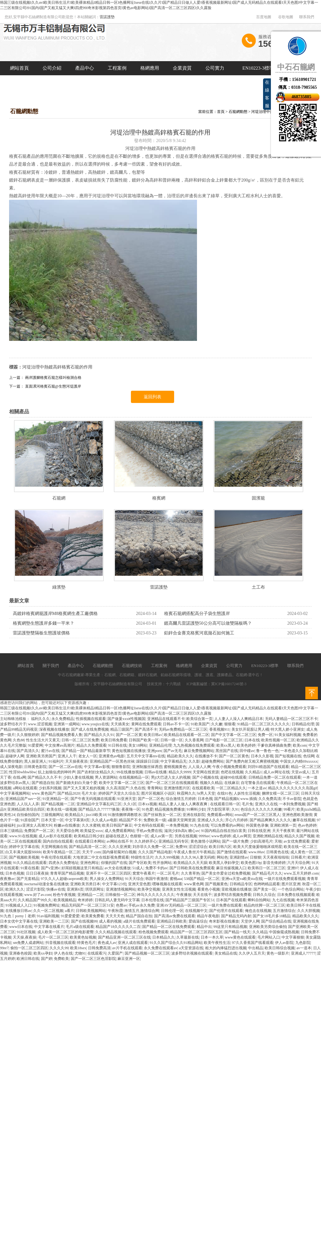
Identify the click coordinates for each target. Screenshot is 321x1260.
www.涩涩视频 (40, 724)
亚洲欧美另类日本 (85, 884)
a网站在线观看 (25, 788)
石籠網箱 (126, 675)
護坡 (198, 675)
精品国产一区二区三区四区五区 (196, 932)
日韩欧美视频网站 (91, 910)
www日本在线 (20, 926)
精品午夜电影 (208, 916)
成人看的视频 (110, 921)
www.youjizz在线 (95, 724)
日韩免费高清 (99, 948)
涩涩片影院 (35, 889)
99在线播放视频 (129, 772)
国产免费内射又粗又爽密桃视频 (252, 761)
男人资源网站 (106, 777)
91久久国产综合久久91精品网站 (176, 942)
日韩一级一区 (171, 740)
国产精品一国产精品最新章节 (85, 751)
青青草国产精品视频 (67, 873)
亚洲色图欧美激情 (297, 815)
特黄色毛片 (86, 942)
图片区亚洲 (291, 884)
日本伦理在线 (152, 900)
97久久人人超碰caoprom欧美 (64, 878)
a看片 (69, 910)
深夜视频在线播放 (54, 729)
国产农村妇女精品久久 (96, 772)
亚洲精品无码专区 (173, 841)
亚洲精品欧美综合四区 (26, 809)
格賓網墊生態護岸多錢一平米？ (43, 623)
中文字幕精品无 (173, 761)
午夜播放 (183, 894)
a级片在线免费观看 (139, 921)
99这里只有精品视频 (230, 926)
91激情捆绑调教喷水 (125, 815)
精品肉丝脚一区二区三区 (264, 905)
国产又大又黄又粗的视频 (84, 788)
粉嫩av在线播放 (67, 825)
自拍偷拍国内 (28, 815)
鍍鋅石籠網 (147, 675)
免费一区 (265, 735)
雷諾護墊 (107, 17)
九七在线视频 (283, 900)
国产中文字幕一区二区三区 (233, 735)
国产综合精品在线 (276, 921)
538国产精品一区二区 (202, 878)
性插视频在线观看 (91, 719)
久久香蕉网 (194, 740)
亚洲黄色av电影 (112, 756)
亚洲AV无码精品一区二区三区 (181, 905)
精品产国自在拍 (139, 916)
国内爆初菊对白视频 (119, 852)
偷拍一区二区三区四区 (29, 948)
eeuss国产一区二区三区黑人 (257, 815)
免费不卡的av (156, 868)
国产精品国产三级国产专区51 (189, 900)
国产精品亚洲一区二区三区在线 (124, 937)
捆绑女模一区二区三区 (280, 793)
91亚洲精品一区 (55, 799)
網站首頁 (19, 68)
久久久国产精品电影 (155, 852)
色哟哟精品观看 (267, 884)
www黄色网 (194, 884)
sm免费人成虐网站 (28, 942)
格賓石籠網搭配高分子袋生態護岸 (197, 613)
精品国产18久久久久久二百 (118, 926)
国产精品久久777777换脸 (99, 809)
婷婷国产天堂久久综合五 (119, 793)
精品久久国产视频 (299, 836)
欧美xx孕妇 (43, 953)
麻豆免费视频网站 (199, 751)
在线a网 (19, 777)
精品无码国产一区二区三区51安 (87, 905)
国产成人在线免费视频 (90, 729)
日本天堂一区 (52, 820)
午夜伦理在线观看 (56, 857)
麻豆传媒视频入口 (231, 868)
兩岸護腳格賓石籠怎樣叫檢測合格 (53, 377)
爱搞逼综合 (198, 921)
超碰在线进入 (117, 836)
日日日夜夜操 (37, 873)
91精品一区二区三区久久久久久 (263, 724)
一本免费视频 (177, 825)
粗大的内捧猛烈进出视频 (225, 948)
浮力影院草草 (218, 809)
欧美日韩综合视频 (280, 948)
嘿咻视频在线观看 (167, 884)
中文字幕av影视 (97, 767)
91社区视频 (26, 932)
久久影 (194, 761)
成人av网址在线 (276, 772)
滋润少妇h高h (175, 831)
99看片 (289, 809)
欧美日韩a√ (153, 735)
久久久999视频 (167, 857)
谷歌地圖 (285, 17)
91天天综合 (134, 878)
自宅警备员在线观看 (258, 783)
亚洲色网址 (89, 862)
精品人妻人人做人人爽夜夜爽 (183, 804)
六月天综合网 (298, 862)
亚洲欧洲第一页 (283, 825)
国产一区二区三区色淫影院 (93, 958)
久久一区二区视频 (48, 910)
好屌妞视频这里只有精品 (82, 868)
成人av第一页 (161, 836)
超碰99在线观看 (233, 777)
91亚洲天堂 (126, 799)
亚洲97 (292, 868)
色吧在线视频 (232, 772)
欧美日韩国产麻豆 (117, 825)
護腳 (221, 675)
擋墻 (187, 675)
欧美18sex (78, 948)
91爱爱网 (35, 745)
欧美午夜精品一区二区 (61, 852)
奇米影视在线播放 (224, 921)
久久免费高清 (269, 799)
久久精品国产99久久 (35, 900)
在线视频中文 (196, 910)
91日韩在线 (117, 745)
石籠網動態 (238, 111)
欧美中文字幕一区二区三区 (121, 783)
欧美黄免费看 (92, 916)
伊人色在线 (63, 953)
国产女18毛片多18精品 (271, 916)
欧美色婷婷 (246, 745)
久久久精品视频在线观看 (116, 932)
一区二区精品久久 (231, 788)
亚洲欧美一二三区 (54, 921)
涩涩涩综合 (198, 846)
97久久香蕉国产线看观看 (252, 942)
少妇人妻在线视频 (78, 777)
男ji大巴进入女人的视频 (171, 777)
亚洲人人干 (67, 756)
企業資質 (182, 68)
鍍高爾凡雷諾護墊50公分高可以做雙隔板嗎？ (208, 623)
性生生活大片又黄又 (43, 740)
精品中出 (204, 926)
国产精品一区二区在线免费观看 (168, 926)
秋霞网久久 (186, 793)
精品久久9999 (179, 772)
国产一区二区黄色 (234, 756)
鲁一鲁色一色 (267, 751)
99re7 (4, 948)
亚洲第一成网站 (67, 724)
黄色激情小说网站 (205, 841)
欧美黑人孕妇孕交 (224, 862)
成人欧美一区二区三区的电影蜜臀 (65, 932)
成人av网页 (241, 836)
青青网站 (154, 788)
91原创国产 (29, 820)
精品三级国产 (121, 729)
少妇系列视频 (50, 788)
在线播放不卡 (206, 756)
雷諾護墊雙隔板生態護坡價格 (41, 633)
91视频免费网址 (47, 905)
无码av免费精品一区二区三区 (183, 729)
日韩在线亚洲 (259, 831)
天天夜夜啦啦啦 (276, 857)
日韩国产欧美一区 (144, 740)
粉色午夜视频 (64, 894)
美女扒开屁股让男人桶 (250, 729)
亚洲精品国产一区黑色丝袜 (112, 761)
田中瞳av (247, 751)
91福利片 (56, 761)
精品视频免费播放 (170, 809)
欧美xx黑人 (225, 745)
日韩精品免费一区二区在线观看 (274, 777)
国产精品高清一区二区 (87, 846)
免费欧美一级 (154, 820)
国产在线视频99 (84, 921)
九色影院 (302, 942)
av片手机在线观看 (127, 948)
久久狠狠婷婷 (28, 735)
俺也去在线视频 (258, 910)
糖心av (193, 831)
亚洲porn (154, 751)
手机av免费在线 (149, 831)
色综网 (308, 756)
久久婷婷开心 (145, 841)
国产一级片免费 (235, 841)
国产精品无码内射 (236, 916)
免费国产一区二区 (39, 831)
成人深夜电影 (11, 767)
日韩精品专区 (241, 884)
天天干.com (91, 852)
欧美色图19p (251, 862)
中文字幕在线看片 (49, 926)
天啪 (278, 841)
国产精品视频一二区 (58, 804)
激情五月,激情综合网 (141, 910)
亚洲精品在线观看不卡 (166, 719)
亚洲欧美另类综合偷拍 (268, 926)
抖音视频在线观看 (60, 942)
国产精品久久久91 (99, 735)
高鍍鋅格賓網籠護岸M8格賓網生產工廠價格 (55, 613)
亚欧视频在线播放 (236, 889)
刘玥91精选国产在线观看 (268, 767)
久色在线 (137, 788)
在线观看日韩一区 (225, 804)
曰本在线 (252, 740)
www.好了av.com (37, 894)
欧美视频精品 (65, 900)
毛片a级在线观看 (80, 926)
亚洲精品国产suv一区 (23, 799)
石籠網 (58, 498)
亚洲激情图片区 (177, 788)
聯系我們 (306, 17)
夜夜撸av (7, 878)
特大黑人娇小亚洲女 (287, 729)
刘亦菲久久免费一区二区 (153, 846)
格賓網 (158, 498)
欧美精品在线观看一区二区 (186, 735)
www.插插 (248, 799)
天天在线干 (202, 894)
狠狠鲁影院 (120, 767)
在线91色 (224, 793)
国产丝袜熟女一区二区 (162, 815)
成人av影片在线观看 (55, 836)
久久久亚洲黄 (119, 846)
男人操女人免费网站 (106, 878)
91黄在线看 (29, 868)
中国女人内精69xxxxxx (299, 761)
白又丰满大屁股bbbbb (23, 852)
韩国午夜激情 (156, 878)
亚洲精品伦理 (160, 745)
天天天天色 (115, 916)
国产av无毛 (172, 751)
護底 (209, 675)
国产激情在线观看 (232, 852)
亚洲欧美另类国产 (41, 756)
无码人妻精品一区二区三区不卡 (291, 719)
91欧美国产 (200, 724)
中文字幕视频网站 (15, 793)
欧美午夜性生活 (217, 942)
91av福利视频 (48, 916)
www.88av (256, 852)
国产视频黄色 (216, 884)
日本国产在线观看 (231, 900)
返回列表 (152, 396)
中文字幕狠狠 (293, 937)
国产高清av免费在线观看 (174, 916)
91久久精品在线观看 (30, 862)
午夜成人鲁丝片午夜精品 (194, 852)
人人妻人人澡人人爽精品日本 (238, 719)
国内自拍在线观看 (58, 841)
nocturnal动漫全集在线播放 (46, 884)
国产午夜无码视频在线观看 (93, 799)
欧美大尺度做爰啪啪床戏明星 (257, 846)
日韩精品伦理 (303, 724)
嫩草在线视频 (304, 820)
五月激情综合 (284, 910)
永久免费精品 (62, 719)
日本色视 (205, 799)
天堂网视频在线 (54, 846)
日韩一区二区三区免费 (80, 740)
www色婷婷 (221, 836)
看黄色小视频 (208, 889)
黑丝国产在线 (226, 751)
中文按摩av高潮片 (60, 745)
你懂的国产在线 (114, 862)
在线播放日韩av (18, 910)
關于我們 (51, 665)
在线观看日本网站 (90, 841)
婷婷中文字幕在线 (24, 846)
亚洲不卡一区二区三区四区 (108, 873)
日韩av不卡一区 (176, 724)
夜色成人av (107, 942)
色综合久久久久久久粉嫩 (261, 809)
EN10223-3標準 (258, 68)
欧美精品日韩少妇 (89, 836)
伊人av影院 (284, 942)
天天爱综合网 (67, 831)
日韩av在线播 (155, 772)
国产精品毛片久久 (267, 873)
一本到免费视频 (292, 804)
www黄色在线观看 (240, 937)
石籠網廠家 (74, 675)
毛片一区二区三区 (53, 937)
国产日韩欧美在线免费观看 (192, 868)
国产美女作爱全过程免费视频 (225, 873)
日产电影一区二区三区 (224, 740)
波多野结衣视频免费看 (232, 894)
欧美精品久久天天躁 (190, 862)
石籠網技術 (132, 665)
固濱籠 (258, 498)
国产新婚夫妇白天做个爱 (76, 783)
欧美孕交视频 (148, 889)
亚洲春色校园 (20, 953)
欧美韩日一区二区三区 (266, 868)
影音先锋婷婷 (274, 862)
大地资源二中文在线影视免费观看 (101, 857)
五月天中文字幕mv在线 (146, 756)
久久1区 (130, 804)
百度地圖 (263, 17)
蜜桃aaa (176, 878)
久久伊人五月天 (252, 953)
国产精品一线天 (237, 932)
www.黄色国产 (43, 793)
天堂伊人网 (250, 921)
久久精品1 (253, 772)
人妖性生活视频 (247, 793)
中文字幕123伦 (114, 884)
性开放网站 (162, 862)
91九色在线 (199, 825)
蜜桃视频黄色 (175, 767)
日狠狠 (255, 857)
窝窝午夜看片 (143, 873)
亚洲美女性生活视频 (179, 889)
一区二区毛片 (168, 873)
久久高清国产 (117, 788)
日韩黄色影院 (35, 767)
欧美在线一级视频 (62, 809)
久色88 (18, 740)
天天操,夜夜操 (24, 937)
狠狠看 (230, 724)
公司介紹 (52, 68)
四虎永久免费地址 (64, 862)
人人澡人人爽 (199, 767)
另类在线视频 (185, 836)
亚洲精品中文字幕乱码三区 (99, 804)
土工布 (258, 587)
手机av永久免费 (141, 905)
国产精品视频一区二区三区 (147, 953)
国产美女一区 (264, 889)
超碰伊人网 (14, 756)
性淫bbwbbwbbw (22, 772)
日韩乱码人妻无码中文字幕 (117, 900)
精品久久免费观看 (91, 745)
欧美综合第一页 (199, 719)
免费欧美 (61, 958)
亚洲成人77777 (303, 953)
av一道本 (304, 948)
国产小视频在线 (205, 777)
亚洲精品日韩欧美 (172, 921)
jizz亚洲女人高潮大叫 (34, 825)
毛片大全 (88, 793)
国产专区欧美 (140, 862)
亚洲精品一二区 (90, 894)
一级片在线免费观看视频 (284, 878)
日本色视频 (14, 873)
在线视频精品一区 (134, 777)
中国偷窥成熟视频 (284, 932)
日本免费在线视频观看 (296, 894)
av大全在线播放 (118, 868)
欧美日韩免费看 (114, 740)
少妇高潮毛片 (261, 841)
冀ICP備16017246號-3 (228, 684)
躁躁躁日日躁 (147, 761)
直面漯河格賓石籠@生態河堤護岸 (53, 386)
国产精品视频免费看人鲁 (61, 735)
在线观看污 (96, 953)
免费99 (181, 846)
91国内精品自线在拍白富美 (223, 831)
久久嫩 (216, 724)
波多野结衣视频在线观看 (192, 953)
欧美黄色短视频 (83, 937)
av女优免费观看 (296, 841)
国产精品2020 (68, 793)
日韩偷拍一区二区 (120, 894)
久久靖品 (259, 932)
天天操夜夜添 (76, 761)
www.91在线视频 (23, 836)
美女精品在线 (226, 953)
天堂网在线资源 (206, 772)
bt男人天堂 (206, 793)
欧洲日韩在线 (28, 958)
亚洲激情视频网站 (121, 889)
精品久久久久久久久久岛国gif (292, 788)
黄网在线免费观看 (146, 724)
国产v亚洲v (50, 868)
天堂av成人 (300, 772)
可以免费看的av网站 (227, 825)
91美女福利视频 (288, 735)
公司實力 (214, 68)
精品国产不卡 (130, 820)
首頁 (221, 111)
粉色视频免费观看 (153, 932)
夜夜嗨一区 (131, 809)
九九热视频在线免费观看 (194, 745)
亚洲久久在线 (266, 804)
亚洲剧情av (239, 857)
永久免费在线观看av (160, 948)
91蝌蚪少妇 (196, 809)
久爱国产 (115, 953)
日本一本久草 (212, 937)
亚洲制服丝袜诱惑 (147, 767)
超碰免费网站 (212, 761)
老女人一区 (87, 756)
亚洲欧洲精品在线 (268, 836)
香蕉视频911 (219, 729)
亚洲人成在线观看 (133, 942)
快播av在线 (55, 889)
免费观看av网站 (220, 815)
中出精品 (255, 948)
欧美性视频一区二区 (278, 740)
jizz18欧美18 (96, 815)
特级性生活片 (142, 857)
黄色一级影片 (278, 953)
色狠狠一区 (139, 836)
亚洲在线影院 (194, 815)
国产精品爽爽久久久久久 (270, 820)
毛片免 (247, 804)
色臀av (121, 905)
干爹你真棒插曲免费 (274, 745)
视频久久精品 (211, 783)
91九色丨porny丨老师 (17, 916)
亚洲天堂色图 (139, 884)
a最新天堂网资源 (181, 820)
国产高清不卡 (146, 729)
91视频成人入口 (18, 905)
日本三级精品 (11, 831)
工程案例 (117, 68)
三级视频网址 (52, 815)
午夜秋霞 (115, 910)
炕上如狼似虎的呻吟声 (56, 772)
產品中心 (84, 68)
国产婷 (46, 958)
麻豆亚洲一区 (128, 958)
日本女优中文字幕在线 (19, 921)
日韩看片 (298, 857)
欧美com (300, 745)
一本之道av (257, 788)
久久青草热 (190, 873)
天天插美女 (120, 724)
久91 (235, 809)
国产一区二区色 (151, 799)
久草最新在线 (187, 937)
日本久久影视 (262, 756)
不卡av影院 (291, 799)
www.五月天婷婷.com (301, 873)
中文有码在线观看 (149, 825)
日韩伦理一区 (172, 910)
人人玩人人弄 (28, 804)
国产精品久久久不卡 (44, 777)
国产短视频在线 (288, 756)
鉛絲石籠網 (170, 675)
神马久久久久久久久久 (155, 894)
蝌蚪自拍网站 (259, 900)
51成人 (137, 868)
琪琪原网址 (94, 889)
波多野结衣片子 (13, 724)
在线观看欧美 (203, 788)
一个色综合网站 (290, 889)
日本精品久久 (163, 937)
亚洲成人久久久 (210, 820)
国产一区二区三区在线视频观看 (172, 783)
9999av (204, 836)
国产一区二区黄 (129, 735)
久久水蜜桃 (91, 825)
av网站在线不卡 (119, 841)
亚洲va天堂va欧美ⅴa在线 (241, 878)
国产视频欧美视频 (24, 857)
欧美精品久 (74, 815)
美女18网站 (137, 745)
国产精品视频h (226, 799)
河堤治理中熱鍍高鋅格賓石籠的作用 (57, 367)
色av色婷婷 (307, 825)
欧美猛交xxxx (91, 831)
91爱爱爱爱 (70, 916)
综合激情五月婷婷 (181, 799)
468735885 (301, 96)
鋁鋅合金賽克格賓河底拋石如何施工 (199, 633)
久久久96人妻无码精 (198, 857)
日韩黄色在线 (277, 852)
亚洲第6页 (75, 889)
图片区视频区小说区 (158, 793)
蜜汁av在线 (50, 751)
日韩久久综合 (264, 894)
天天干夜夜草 (283, 831)
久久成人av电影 (104, 820)
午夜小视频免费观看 (229, 767)
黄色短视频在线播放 (129, 751)
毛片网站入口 (268, 937)
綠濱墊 (58, 587)
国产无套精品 (28, 878)
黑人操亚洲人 (35, 761)
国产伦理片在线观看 (226, 910)
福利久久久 (40, 719)
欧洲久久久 (14, 889)
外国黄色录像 (257, 825)
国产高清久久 (28, 751)
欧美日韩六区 (220, 846)
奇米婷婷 (85, 900)
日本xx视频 (147, 804)
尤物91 (80, 953)
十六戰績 (173, 684)
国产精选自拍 (43, 783)
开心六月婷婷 (236, 820)
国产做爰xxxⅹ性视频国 (126, 719)
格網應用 (149, 68)
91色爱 (147, 809)
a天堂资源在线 (191, 948)
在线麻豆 (231, 783)
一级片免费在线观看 (225, 905)
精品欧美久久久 (180, 756)
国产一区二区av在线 (65, 767)
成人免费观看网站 (120, 831)
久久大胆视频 (308, 910)
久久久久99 (58, 948)
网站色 (222, 857)
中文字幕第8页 (77, 820)
